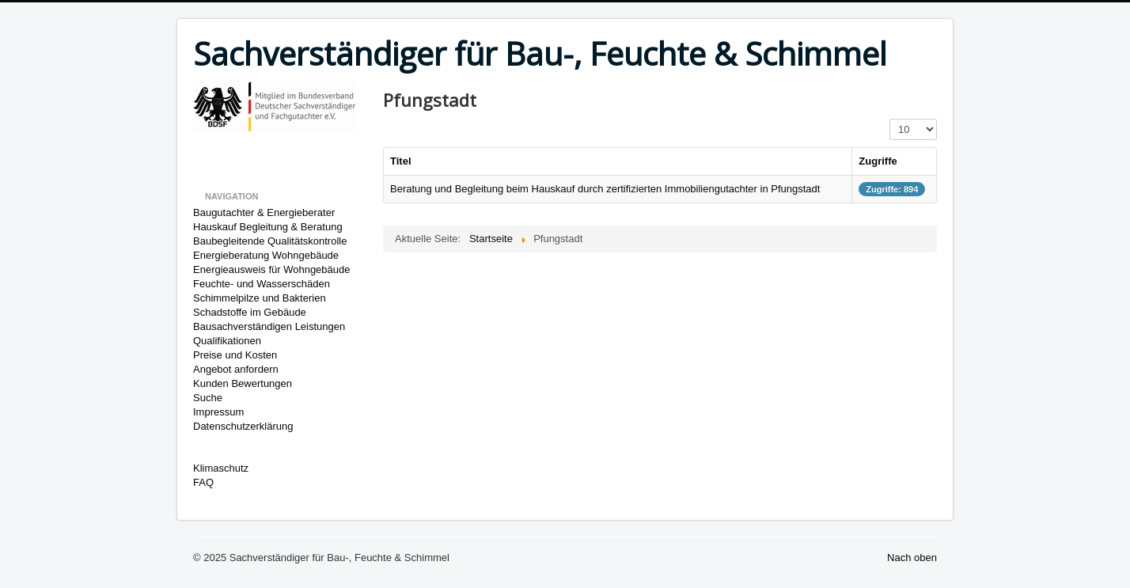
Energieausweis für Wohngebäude (272, 269)
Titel (400, 161)
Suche (207, 398)
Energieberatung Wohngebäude (266, 255)
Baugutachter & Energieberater (264, 212)
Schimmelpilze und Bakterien (259, 298)
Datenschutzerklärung (243, 426)
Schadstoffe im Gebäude (249, 312)
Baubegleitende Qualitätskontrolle (270, 241)
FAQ (203, 482)
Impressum (218, 412)
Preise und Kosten (235, 355)
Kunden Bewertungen (242, 383)
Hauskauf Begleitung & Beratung (268, 227)
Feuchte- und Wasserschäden (261, 284)
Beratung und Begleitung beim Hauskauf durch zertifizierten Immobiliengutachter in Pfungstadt (605, 189)
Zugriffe (878, 161)
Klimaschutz (220, 468)
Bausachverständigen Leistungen (269, 326)
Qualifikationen (227, 341)
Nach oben (912, 557)
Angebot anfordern (236, 369)
